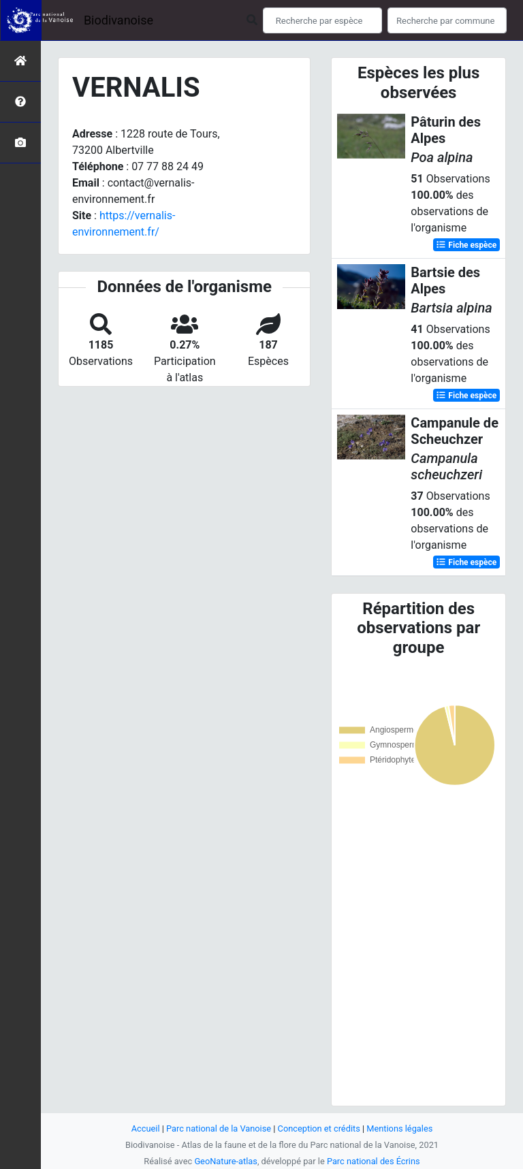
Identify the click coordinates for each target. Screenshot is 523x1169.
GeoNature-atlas (225, 1161)
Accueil (145, 1128)
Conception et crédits (319, 1128)
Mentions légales (399, 1128)
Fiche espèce (466, 245)
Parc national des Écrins (373, 1161)
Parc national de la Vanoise (218, 1128)
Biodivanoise (118, 20)
